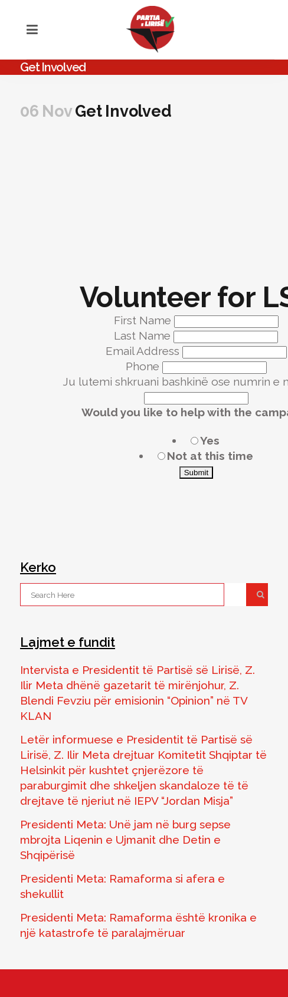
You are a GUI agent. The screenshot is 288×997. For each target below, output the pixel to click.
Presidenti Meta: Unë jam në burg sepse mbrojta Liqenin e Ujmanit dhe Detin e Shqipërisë (125, 839)
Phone (144, 366)
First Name (144, 320)
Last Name (144, 335)
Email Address (144, 350)
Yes (210, 440)
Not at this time (210, 455)
